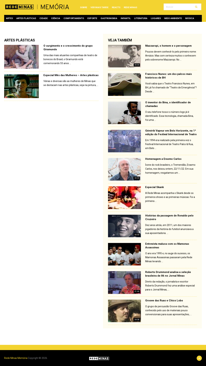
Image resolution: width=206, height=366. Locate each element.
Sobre (83, 7)
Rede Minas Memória (15, 358)
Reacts (116, 7)
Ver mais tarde (99, 7)
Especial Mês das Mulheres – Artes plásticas (70, 75)
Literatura (140, 18)
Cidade (43, 18)
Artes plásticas (26, 18)
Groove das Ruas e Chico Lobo (164, 300)
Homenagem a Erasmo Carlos (163, 158)
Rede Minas (130, 7)
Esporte (92, 18)
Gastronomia (109, 18)
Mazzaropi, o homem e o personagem (168, 45)
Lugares (156, 18)
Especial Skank (154, 187)
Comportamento (74, 18)
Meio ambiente (173, 18)
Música (189, 18)
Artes (9, 18)
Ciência (55, 18)
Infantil (126, 18)
